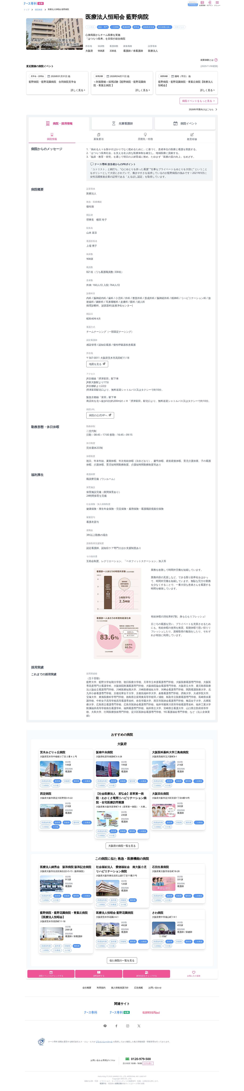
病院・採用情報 (59, 123)
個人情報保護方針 (120, 987)
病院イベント (185, 123)
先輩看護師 (122, 123)
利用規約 (101, 987)
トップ (26, 9)
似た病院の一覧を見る (122, 960)
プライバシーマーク (104, 1041)
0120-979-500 (141, 1059)
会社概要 (86, 987)
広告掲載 (138, 987)
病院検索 (38, 9)
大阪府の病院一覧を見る (122, 845)
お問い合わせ (155, 987)
